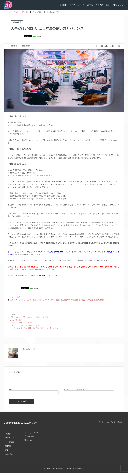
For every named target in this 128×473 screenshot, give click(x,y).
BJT (11, 300)
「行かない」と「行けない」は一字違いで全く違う (30, 317)
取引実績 (99, 5)
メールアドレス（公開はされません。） (75, 389)
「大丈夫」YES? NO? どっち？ (22, 323)
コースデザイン (36, 300)
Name (10, 389)
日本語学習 (91, 300)
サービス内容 (88, 5)
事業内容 (63, 5)
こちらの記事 (40, 275)
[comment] (64, 382)
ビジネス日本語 (49, 300)
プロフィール (75, 5)
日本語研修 (100, 300)
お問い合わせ (118, 5)
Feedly (29, 440)
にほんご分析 (15, 297)
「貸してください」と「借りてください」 (26, 325)
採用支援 (82, 300)
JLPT (16, 300)
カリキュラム (23, 300)
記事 (108, 5)
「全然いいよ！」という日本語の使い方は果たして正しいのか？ (35, 328)
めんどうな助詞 (16, 320)
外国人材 (66, 300)
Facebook (30, 436)
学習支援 (74, 300)
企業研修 (59, 300)
